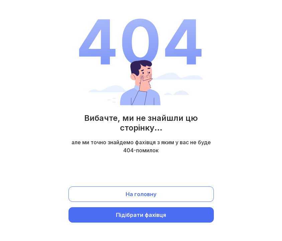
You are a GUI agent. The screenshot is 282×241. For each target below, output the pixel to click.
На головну (141, 194)
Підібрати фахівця (141, 215)
